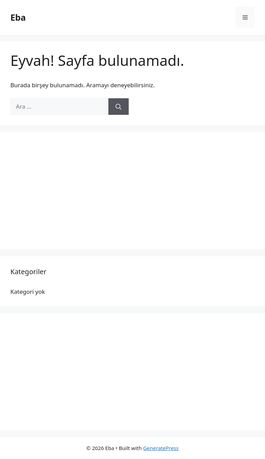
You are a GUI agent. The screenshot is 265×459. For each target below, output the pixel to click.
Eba (18, 17)
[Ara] (118, 106)
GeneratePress (161, 448)
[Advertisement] (132, 190)
